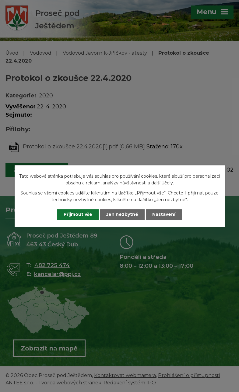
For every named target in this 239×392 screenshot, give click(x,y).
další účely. (162, 183)
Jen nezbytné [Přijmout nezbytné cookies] (122, 214)
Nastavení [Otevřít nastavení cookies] (163, 214)
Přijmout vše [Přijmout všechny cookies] (78, 214)
